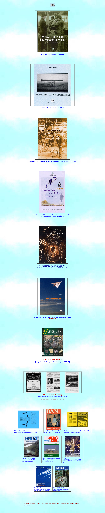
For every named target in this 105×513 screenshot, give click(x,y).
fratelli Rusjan (60, 216)
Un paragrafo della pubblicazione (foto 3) (52, 107)
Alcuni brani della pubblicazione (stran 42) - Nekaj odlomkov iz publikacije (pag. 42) (52, 161)
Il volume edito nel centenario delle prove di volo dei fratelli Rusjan (52, 317)
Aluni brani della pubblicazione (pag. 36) (52, 54)
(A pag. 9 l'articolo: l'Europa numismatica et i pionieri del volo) (52, 362)
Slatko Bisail (17, 432)
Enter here (27, 505)
